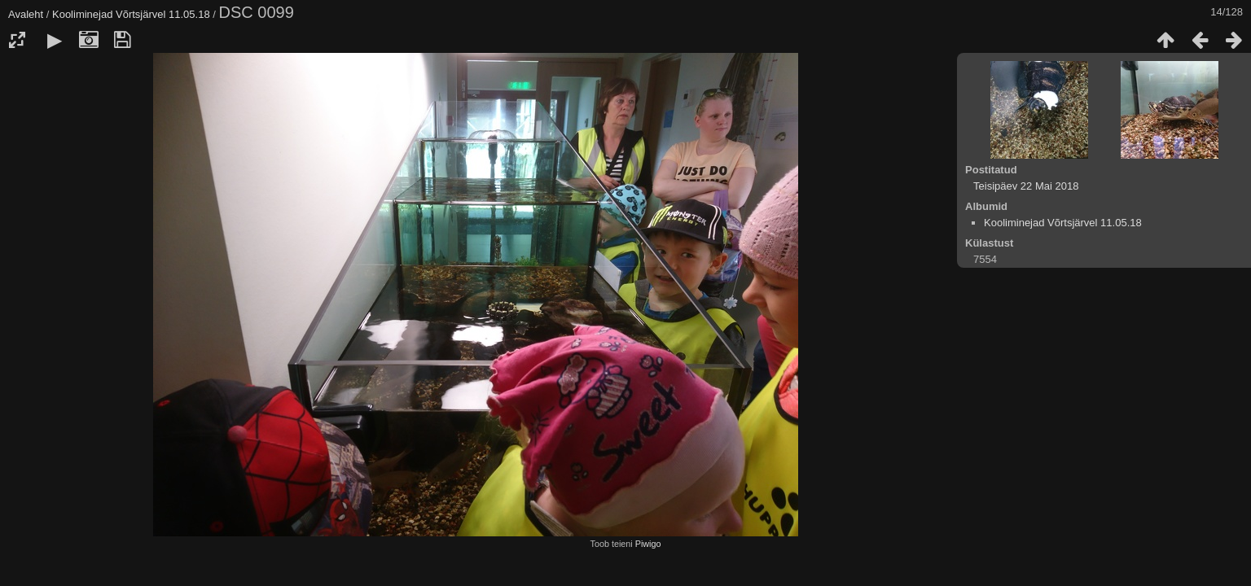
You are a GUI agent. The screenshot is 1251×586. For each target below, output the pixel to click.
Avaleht (25, 14)
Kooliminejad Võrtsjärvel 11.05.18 (131, 14)
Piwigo (648, 544)
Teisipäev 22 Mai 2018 (1025, 186)
